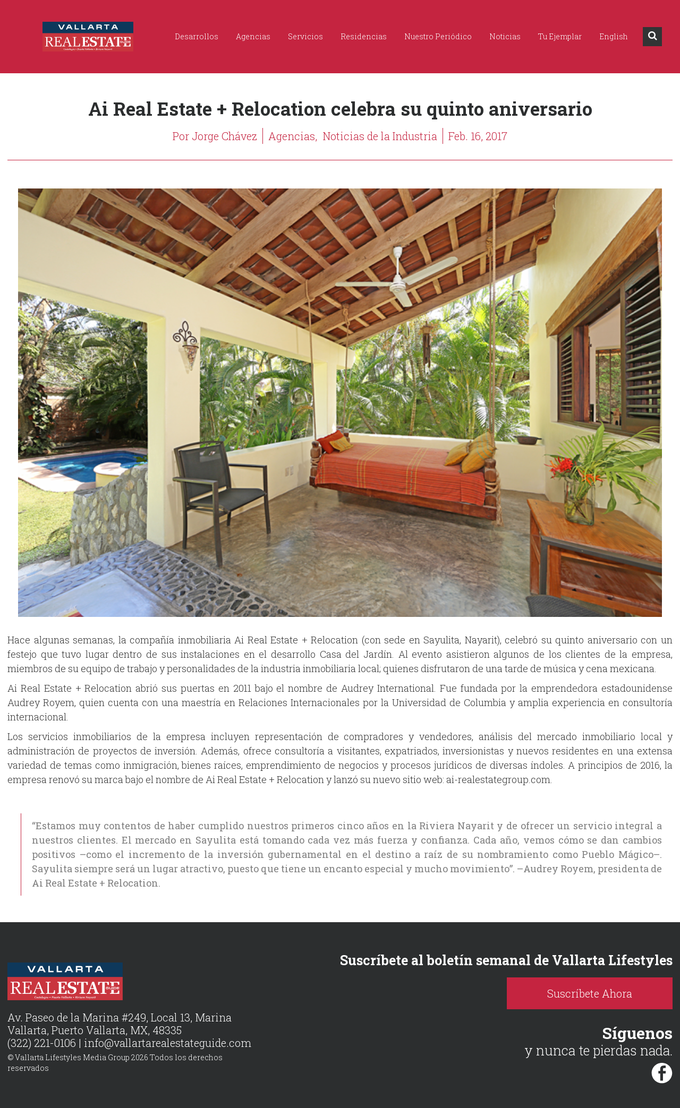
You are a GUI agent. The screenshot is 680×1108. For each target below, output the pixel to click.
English (613, 36)
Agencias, (292, 136)
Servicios (305, 36)
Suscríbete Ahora (589, 993)
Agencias (253, 36)
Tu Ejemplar (560, 36)
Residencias (364, 36)
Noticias (505, 36)
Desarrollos (196, 36)
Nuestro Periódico (438, 36)
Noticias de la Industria (379, 136)
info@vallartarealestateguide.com (167, 1043)
